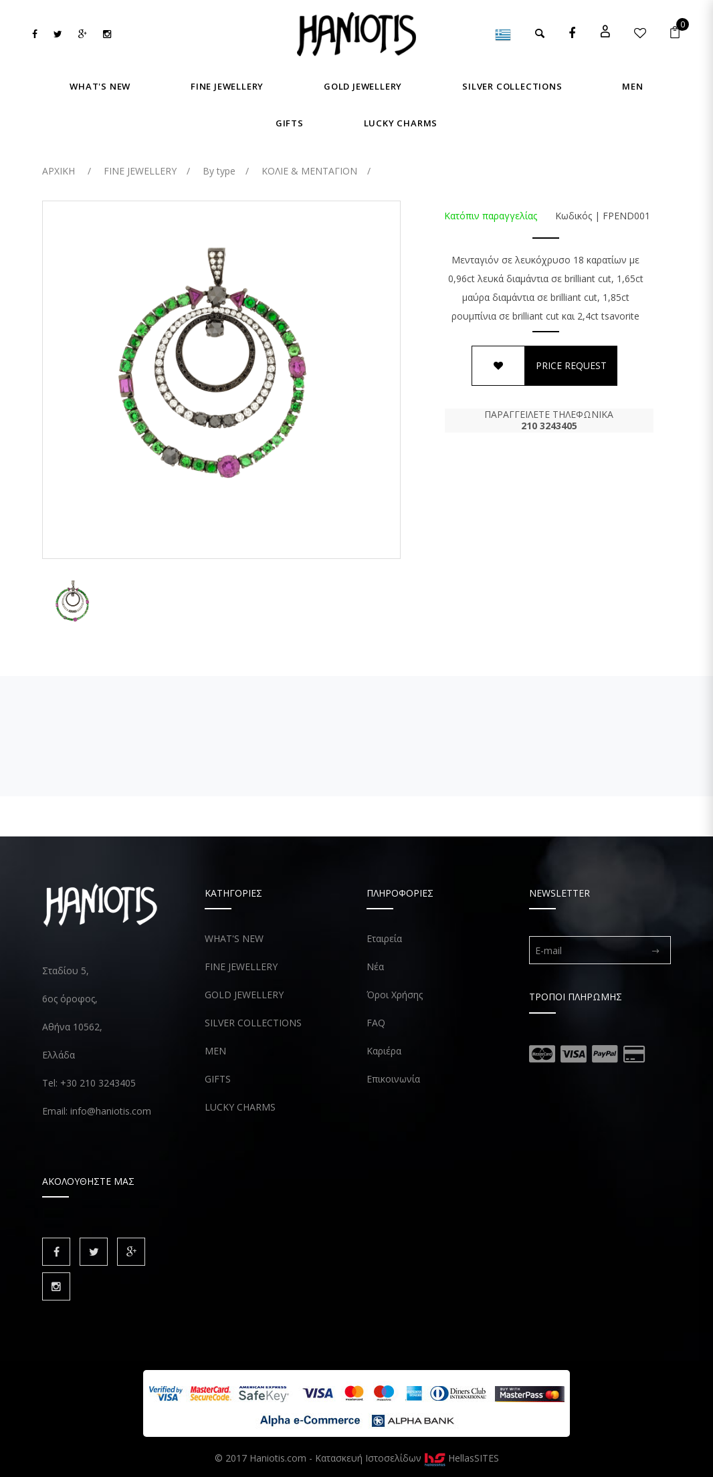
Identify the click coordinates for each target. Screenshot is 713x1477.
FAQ (376, 1022)
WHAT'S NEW (234, 938)
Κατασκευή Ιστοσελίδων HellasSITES (407, 1458)
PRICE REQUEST (571, 365)
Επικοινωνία (393, 1078)
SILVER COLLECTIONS (253, 1022)
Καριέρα (384, 1050)
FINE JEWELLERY (241, 966)
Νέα (375, 966)
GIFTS (218, 1078)
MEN (215, 1050)
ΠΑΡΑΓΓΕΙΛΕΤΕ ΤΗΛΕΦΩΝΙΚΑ (549, 420)
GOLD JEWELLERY (244, 994)
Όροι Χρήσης (395, 994)
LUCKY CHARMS (240, 1107)
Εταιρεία (384, 938)
